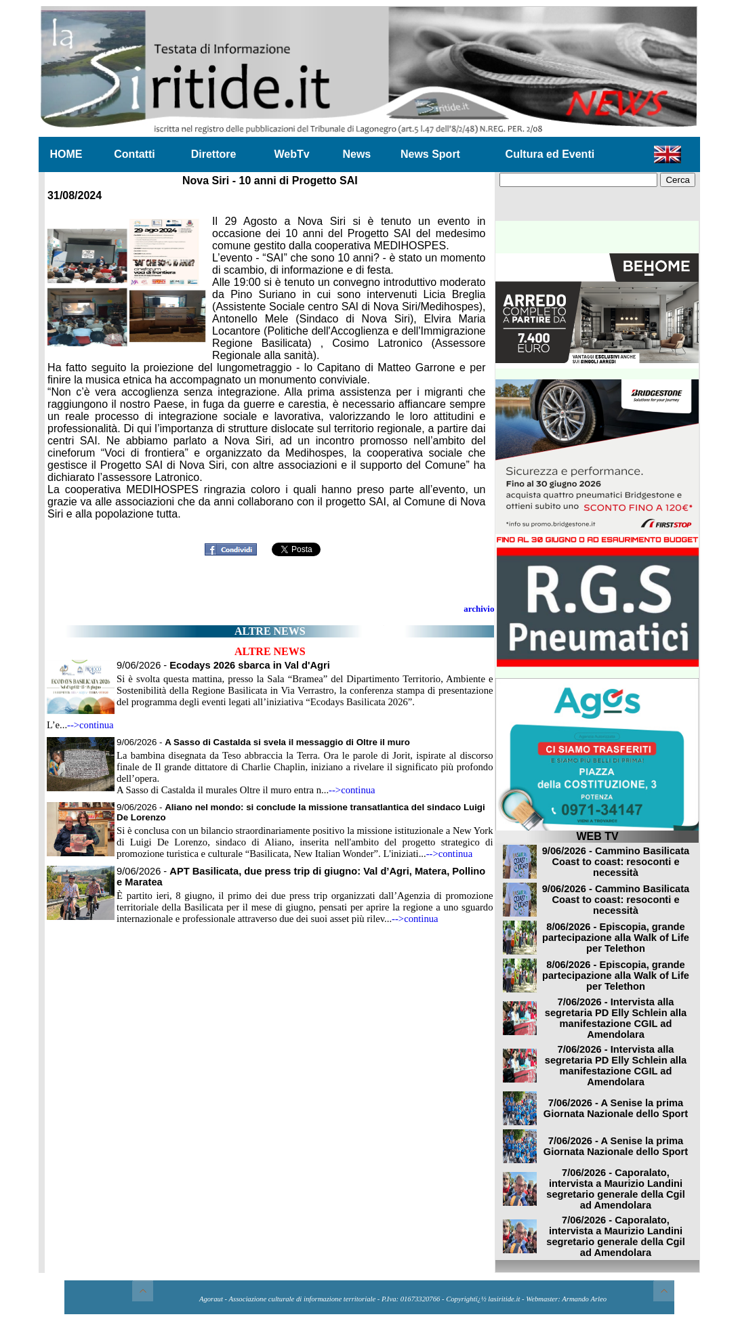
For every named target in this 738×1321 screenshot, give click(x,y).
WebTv (291, 154)
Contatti (134, 154)
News (356, 154)
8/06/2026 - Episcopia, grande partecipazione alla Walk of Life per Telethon (615, 937)
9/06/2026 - (223, 665)
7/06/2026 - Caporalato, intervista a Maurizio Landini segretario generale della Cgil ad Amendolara (615, 1189)
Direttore (214, 154)
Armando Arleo (584, 1299)
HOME (66, 154)
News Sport (430, 154)
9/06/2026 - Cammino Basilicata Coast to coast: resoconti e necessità (616, 861)
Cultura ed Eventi (550, 154)
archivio (479, 609)
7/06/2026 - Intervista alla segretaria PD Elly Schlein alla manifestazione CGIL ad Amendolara (615, 1018)
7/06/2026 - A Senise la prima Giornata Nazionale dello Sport (616, 1108)
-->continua (90, 724)
